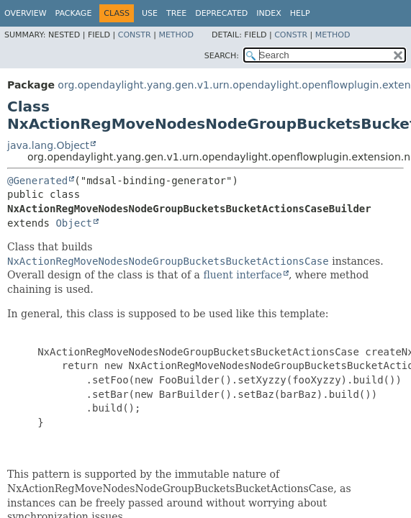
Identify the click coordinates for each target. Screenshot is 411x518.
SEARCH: (221, 55)
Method (176, 35)
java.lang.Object (48, 145)
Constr (134, 35)
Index (268, 13)
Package (73, 13)
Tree (176, 13)
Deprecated (221, 13)
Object (73, 223)
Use (150, 13)
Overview (25, 13)
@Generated (37, 180)
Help (300, 13)
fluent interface (242, 275)
